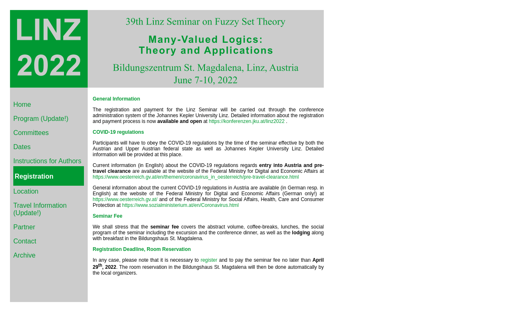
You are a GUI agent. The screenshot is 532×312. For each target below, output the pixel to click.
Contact (24, 241)
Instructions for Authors (47, 161)
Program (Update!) (41, 118)
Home (22, 104)
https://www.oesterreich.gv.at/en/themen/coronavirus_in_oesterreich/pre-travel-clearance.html (196, 177)
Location (26, 191)
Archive (24, 255)
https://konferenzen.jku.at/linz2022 (247, 121)
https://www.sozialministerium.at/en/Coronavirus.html (180, 205)
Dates (22, 146)
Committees (31, 132)
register (209, 260)
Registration (34, 176)
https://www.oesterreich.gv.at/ (125, 199)
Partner (24, 227)
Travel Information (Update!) (39, 209)
